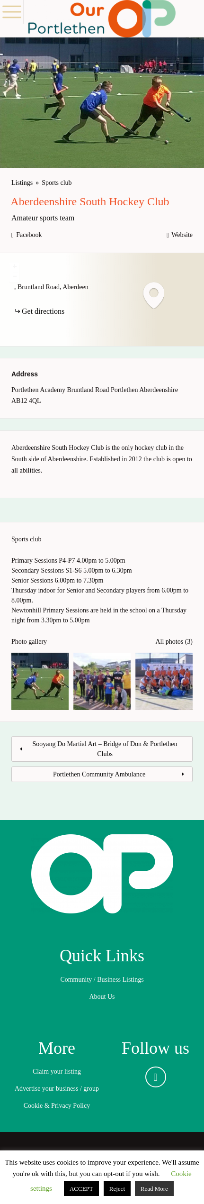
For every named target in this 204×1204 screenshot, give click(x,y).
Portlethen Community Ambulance (99, 774)
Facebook (29, 234)
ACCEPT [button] (81, 1188)
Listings (22, 182)
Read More (154, 1188)
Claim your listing (57, 1071)
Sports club (56, 182)
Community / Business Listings (101, 979)
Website (182, 234)
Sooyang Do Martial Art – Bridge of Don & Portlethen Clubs (104, 748)
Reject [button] (117, 1188)
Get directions (43, 311)
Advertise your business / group (57, 1088)
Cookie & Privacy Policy (57, 1105)
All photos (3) (174, 641)
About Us (102, 996)
